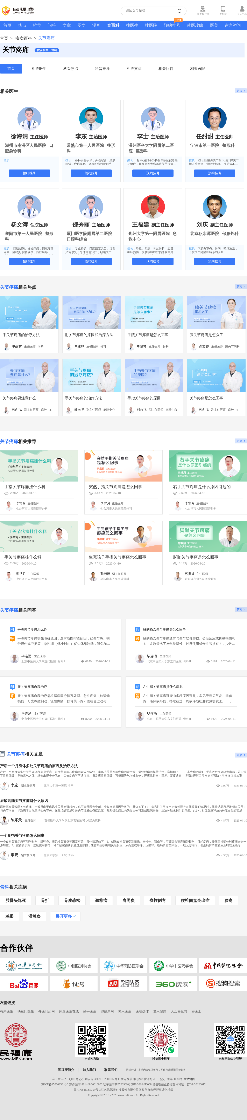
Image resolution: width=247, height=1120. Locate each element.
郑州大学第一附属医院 (149, 233)
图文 (81, 25)
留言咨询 (233, 25)
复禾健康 (159, 1011)
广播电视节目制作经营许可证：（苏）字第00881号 (150, 1079)
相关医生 (39, 69)
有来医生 (6, 1011)
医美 (214, 25)
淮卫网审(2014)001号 (65, 1079)
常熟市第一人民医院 (85, 145)
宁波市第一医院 (204, 145)
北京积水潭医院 (204, 233)
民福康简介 (66, 1070)
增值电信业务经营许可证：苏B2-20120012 (179, 1084)
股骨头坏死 (15, 900)
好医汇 (196, 1011)
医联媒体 (142, 1011)
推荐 (37, 25)
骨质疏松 (72, 900)
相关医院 (197, 69)
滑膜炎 (34, 916)
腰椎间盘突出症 (195, 900)
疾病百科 (23, 38)
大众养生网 (179, 1011)
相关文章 (134, 69)
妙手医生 (89, 1011)
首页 (7, 25)
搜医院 (151, 25)
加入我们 (89, 1070)
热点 (22, 25)
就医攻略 (195, 25)
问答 (52, 25)
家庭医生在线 (69, 1011)
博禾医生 (124, 1011)
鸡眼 (9, 916)
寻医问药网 (46, 1011)
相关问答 (165, 69)
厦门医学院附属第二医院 (89, 233)
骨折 (45, 900)
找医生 (132, 25)
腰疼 (228, 900)
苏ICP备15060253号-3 (54, 1084)
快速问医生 (25, 1011)
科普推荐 (102, 69)
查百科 (113, 25)
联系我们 (111, 1070)
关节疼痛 (16, 754)
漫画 (96, 25)
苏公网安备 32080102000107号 (98, 1079)
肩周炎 (128, 900)
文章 (67, 25)
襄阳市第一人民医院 (23, 233)
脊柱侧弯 (157, 900)
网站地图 (189, 1079)
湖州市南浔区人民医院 (25, 145)
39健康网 (107, 1011)
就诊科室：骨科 (47, 50)
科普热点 (70, 69)
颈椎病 (101, 900)
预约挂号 (173, 24)
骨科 (4, 887)
